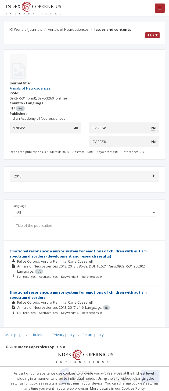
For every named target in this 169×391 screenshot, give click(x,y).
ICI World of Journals (25, 29)
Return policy (93, 334)
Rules (37, 334)
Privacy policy (64, 334)
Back (152, 35)
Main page (14, 334)
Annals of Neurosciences (68, 29)
